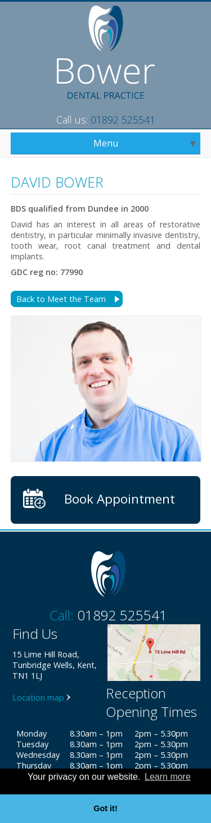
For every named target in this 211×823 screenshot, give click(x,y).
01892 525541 (123, 119)
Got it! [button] (105, 808)
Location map (38, 697)
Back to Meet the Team (61, 299)
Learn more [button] (168, 776)
